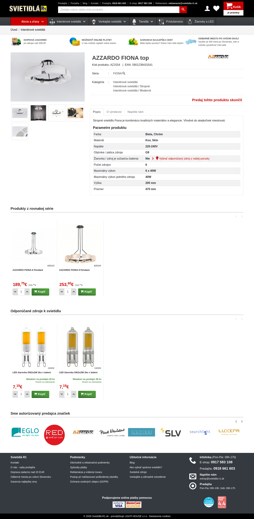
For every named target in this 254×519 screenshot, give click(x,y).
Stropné (145, 86)
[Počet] (21, 291)
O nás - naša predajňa (23, 467)
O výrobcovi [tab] (114, 111)
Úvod (14, 29)
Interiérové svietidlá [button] (68, 22)
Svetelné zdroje (138, 472)
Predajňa (62, 3)
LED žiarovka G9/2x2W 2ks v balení (32, 372)
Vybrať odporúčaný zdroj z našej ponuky (180, 158)
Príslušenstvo (171, 22)
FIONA (119, 73)
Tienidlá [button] (143, 22)
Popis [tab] (97, 111)
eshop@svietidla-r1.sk (212, 478)
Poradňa (75, 3)
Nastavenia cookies (159, 516)
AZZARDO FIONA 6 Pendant (28, 270)
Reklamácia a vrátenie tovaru (86, 472)
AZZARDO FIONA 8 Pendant (74, 270)
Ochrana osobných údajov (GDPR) (89, 481)
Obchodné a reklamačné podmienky (90, 462)
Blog (85, 3)
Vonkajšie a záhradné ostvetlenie (148, 476)
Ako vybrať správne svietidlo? (146, 467)
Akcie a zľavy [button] (33, 21)
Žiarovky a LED (200, 22)
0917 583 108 (141, 3)
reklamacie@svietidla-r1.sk (176, 3)
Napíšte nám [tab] (136, 111)
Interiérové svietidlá (33, 29)
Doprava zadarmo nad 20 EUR (27, 472)
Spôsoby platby (78, 467)
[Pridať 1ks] (27, 291)
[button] (237, 216)
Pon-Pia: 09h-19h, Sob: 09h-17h (217, 488)
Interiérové (125, 82)
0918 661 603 (114, 3)
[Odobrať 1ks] (15, 291)
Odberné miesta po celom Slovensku (31, 476)
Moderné (145, 90)
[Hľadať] (183, 9)
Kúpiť (40, 291)
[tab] (97, 112)
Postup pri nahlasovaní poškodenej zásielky (94, 476)
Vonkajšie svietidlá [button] (109, 22)
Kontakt (94, 3)
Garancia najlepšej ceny (24, 481)
